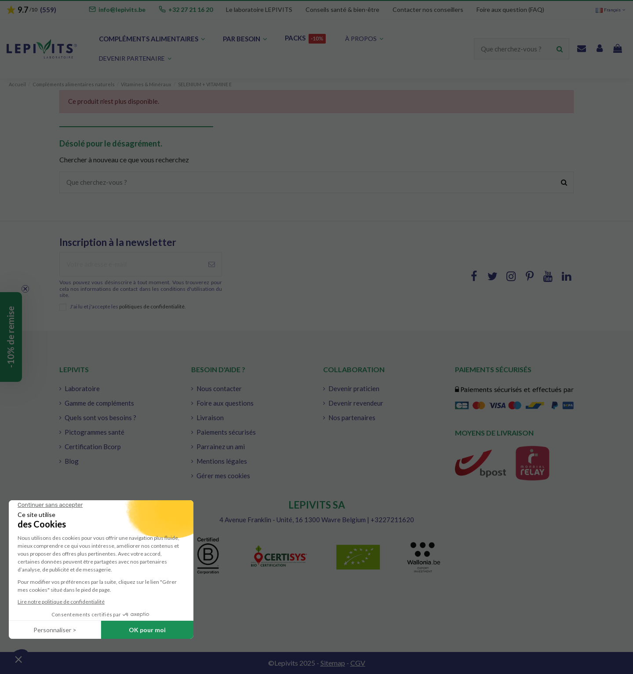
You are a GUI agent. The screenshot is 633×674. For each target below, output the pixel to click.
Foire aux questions (225, 403)
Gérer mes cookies (223, 476)
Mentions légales (221, 461)
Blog (72, 461)
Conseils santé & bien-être (342, 9)
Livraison (210, 417)
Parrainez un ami (220, 447)
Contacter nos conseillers (428, 9)
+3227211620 (392, 520)
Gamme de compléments (99, 403)
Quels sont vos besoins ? (100, 417)
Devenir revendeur (355, 403)
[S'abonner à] (212, 264)
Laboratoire (82, 388)
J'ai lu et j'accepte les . (128, 307)
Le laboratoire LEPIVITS (259, 9)
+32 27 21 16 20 (190, 9)
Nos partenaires (351, 417)
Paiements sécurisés (226, 432)
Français (611, 9)
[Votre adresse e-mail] (131, 264)
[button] (135, 59)
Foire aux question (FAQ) (510, 9)
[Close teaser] (25, 289)
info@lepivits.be (122, 9)
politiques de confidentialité (152, 306)
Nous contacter (219, 388)
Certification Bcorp (93, 447)
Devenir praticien (353, 388)
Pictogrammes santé (94, 432)
